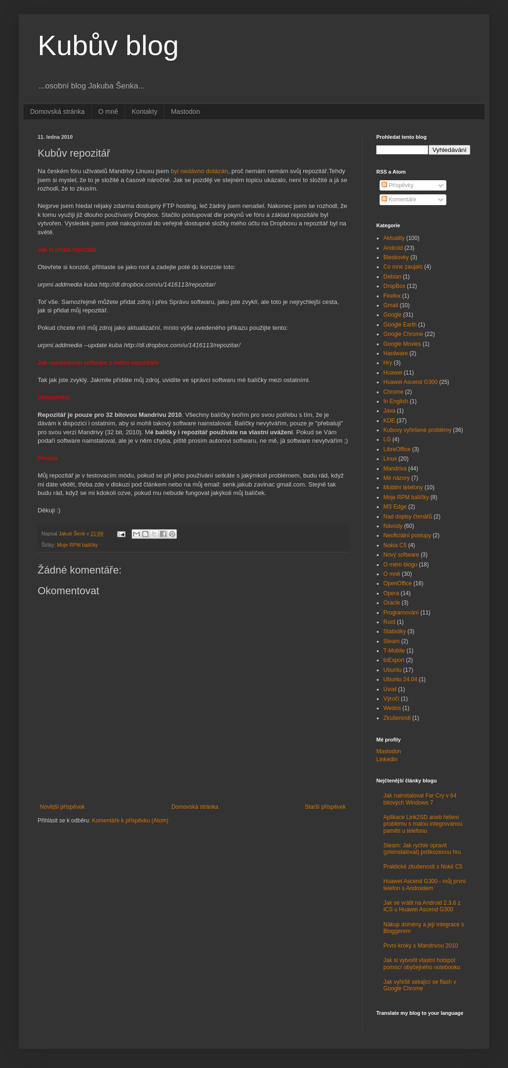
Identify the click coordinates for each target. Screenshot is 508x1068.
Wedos (392, 708)
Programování (401, 612)
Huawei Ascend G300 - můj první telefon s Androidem (424, 884)
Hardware (395, 353)
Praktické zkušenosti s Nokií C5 (422, 866)
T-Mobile (394, 650)
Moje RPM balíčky (77, 545)
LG (387, 439)
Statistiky (394, 631)
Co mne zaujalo (402, 266)
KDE (389, 420)
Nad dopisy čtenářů (407, 516)
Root (389, 622)
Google (392, 314)
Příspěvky (397, 185)
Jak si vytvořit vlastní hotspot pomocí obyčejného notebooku (421, 963)
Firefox (392, 296)
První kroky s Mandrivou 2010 (420, 945)
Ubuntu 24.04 (400, 679)
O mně (108, 111)
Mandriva (394, 468)
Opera (391, 593)
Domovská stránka (57, 111)
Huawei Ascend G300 (410, 382)
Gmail (390, 305)
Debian (392, 276)
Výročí (391, 698)
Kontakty (144, 111)
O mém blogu (400, 564)
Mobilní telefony (403, 487)
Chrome (393, 392)
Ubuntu (392, 670)
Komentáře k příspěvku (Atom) (130, 820)
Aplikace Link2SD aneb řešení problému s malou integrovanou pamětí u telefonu (422, 824)
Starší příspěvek (325, 807)
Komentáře (398, 199)
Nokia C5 (394, 545)
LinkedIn (386, 759)
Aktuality (394, 238)
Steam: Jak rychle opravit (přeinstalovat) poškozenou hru (422, 848)
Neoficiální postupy (407, 535)
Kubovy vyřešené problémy (417, 430)
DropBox (394, 286)
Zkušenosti (397, 718)
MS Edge (394, 506)
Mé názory (396, 478)
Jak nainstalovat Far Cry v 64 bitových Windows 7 (419, 798)
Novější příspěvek (62, 807)
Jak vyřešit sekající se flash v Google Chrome (419, 985)
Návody (393, 526)
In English (395, 401)
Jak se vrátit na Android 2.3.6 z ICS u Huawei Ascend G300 (421, 906)
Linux (390, 458)
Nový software (401, 554)
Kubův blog (108, 45)
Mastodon (185, 111)
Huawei (392, 372)
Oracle (391, 602)
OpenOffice (397, 583)
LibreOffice (397, 449)
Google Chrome (403, 334)
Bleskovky (396, 257)
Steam (391, 641)
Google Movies (402, 344)
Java (389, 410)
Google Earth (400, 324)
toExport (394, 660)
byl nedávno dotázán (199, 171)
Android (393, 248)
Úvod (390, 689)
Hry (387, 362)
